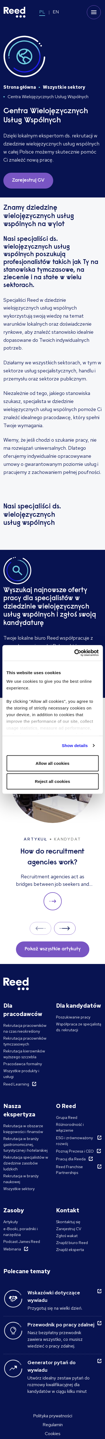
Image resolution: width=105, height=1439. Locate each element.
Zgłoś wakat (67, 1235)
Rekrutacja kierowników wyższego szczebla (24, 1054)
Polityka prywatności (52, 1416)
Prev (40, 928)
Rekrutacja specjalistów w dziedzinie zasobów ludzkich (25, 1163)
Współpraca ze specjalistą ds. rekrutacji (78, 1027)
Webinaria (12, 1249)
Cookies (52, 1433)
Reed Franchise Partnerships (69, 1169)
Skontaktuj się (68, 1221)
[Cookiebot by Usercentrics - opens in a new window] (75, 653)
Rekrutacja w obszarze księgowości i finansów (23, 1128)
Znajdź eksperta (70, 1249)
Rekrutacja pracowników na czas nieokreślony (24, 1028)
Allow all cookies (52, 763)
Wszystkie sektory (64, 87)
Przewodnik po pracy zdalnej (60, 1324)
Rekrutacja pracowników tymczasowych (24, 1041)
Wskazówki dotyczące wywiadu (53, 1296)
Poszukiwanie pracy (73, 1017)
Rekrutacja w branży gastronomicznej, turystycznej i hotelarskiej (25, 1144)
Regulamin (53, 1425)
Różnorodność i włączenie (70, 1127)
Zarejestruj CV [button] (28, 180)
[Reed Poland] (14, 12)
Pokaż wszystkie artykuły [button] (53, 949)
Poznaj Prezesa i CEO (75, 1151)
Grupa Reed (66, 1117)
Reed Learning (16, 1084)
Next (65, 928)
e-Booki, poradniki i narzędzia (20, 1231)
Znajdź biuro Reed (72, 1242)
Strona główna (19, 87)
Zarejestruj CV (68, 1228)
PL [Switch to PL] (42, 12)
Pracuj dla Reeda (71, 1158)
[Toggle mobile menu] (94, 12)
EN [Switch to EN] (56, 12)
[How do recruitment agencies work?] (52, 825)
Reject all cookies (52, 781)
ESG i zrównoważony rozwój (74, 1140)
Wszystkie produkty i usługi (21, 1073)
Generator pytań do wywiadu (51, 1366)
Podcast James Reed (21, 1241)
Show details (75, 745)
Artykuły (10, 1221)
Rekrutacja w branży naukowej (21, 1178)
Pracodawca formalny (22, 1063)
